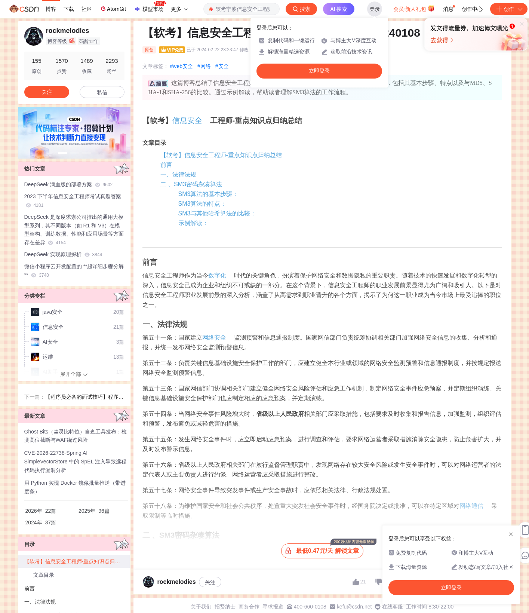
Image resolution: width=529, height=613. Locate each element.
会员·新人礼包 (414, 8)
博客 (51, 9)
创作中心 (472, 9)
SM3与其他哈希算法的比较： (217, 213)
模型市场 (149, 7)
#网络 (204, 66)
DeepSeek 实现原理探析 (63, 254)
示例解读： (193, 223)
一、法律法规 (178, 174)
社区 (86, 9)
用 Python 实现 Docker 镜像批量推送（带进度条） (75, 487)
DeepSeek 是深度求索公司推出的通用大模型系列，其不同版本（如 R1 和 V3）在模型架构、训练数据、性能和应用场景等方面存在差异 (74, 229)
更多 (179, 9)
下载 (69, 9)
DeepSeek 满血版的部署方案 (68, 184)
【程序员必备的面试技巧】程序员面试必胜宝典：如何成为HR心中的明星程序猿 (84, 397)
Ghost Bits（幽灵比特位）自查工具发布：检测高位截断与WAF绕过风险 (75, 436)
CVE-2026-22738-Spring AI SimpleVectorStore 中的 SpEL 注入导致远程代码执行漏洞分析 (75, 461)
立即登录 (319, 71)
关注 (210, 582)
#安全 (222, 66)
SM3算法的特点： (202, 203)
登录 (374, 9)
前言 (166, 165)
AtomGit (112, 8)
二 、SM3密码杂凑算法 (191, 184)
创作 (509, 9)
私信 (102, 92)
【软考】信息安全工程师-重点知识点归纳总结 (221, 155)
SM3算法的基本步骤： (208, 194)
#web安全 (181, 66)
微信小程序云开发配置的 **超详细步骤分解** (74, 270)
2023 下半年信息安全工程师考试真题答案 (72, 200)
